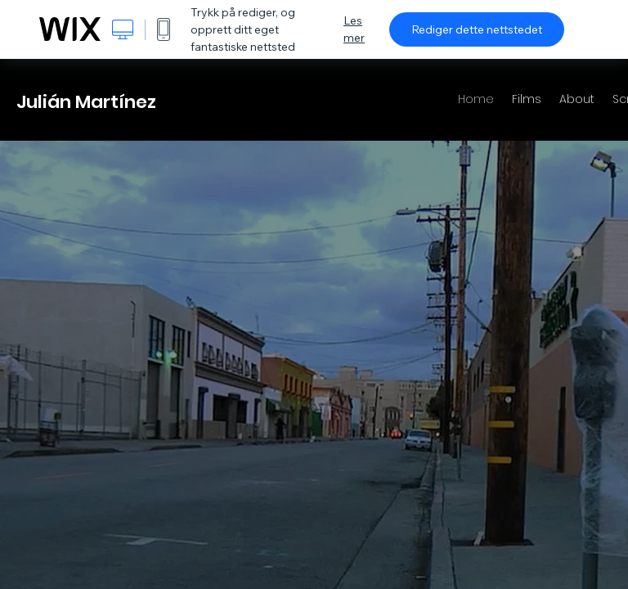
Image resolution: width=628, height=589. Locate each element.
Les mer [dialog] (354, 29)
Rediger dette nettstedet (476, 29)
